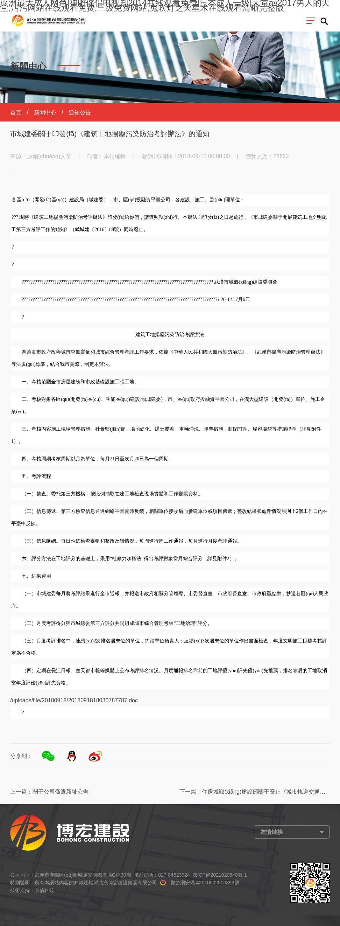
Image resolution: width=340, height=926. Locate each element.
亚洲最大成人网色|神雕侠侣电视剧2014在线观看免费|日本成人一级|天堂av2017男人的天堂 (84, 923)
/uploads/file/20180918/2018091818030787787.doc (74, 700)
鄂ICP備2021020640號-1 (219, 875)
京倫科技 (44, 890)
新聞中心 (45, 113)
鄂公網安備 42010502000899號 (204, 882)
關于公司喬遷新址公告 (60, 792)
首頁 (15, 113)
